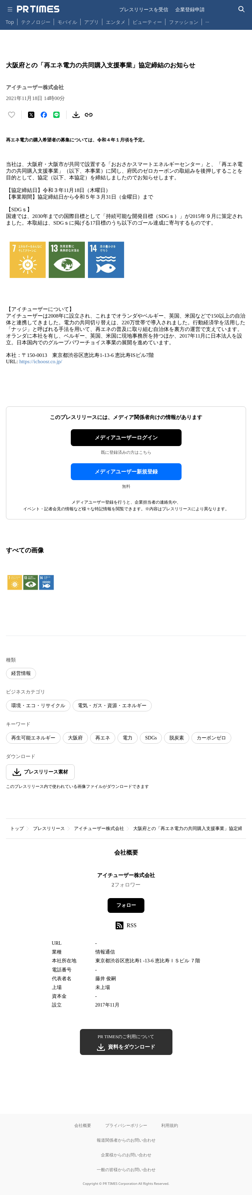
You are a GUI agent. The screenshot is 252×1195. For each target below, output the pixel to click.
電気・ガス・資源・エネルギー (112, 705)
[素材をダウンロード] (76, 114)
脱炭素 (176, 738)
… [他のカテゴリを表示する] (207, 20)
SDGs (151, 738)
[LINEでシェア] (56, 114)
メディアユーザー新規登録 (126, 471)
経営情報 (21, 673)
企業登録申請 (190, 9)
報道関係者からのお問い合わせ (126, 1140)
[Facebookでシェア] (43, 114)
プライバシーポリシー (126, 1125)
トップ (17, 828)
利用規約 (169, 1125)
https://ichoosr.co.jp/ (40, 361)
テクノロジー (35, 22)
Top (10, 22)
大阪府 (75, 738)
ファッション (183, 22)
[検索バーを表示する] (241, 9)
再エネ (102, 738)
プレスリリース (49, 828)
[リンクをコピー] (88, 114)
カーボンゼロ (211, 738)
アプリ (91, 22)
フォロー (126, 905)
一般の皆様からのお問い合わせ (126, 1170)
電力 (127, 738)
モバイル (67, 22)
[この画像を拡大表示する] (30, 582)
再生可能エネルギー (33, 738)
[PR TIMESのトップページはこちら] (38, 9)
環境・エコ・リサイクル (38, 705)
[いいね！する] (11, 114)
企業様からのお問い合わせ (126, 1155)
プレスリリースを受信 (143, 9)
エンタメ (115, 22)
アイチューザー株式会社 (99, 828)
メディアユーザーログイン (126, 437)
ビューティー (147, 22)
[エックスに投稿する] (31, 114)
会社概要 (82, 1125)
